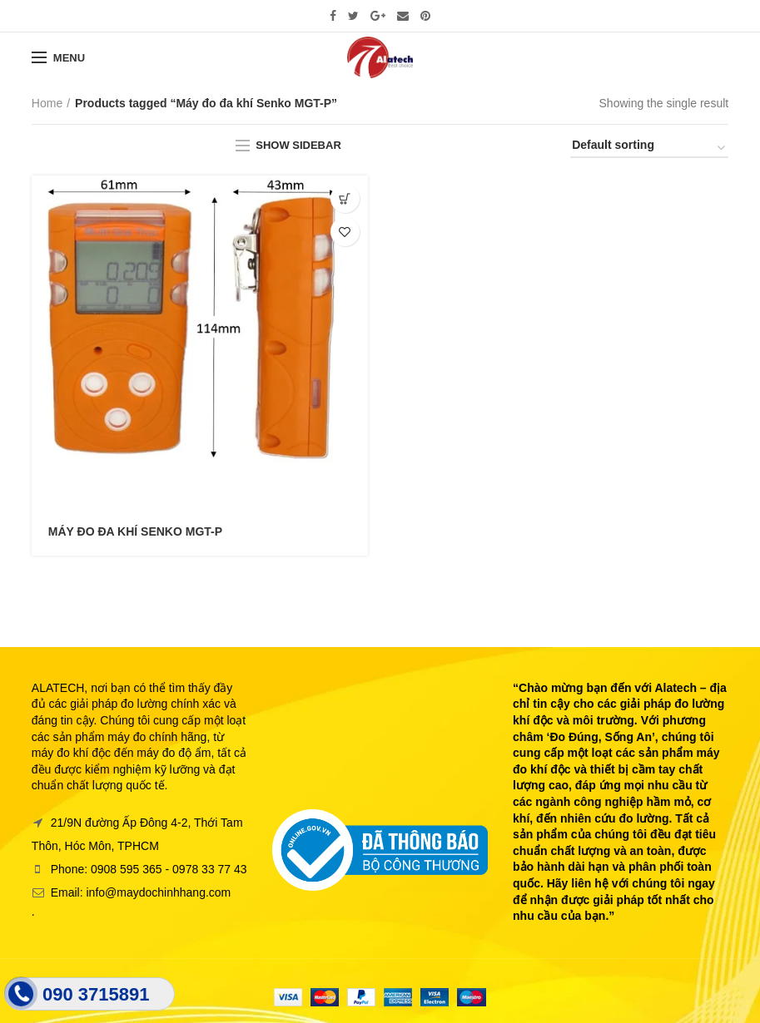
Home (47, 103)
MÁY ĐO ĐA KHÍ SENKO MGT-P (135, 531)
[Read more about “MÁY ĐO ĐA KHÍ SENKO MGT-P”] (345, 198)
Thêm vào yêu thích (345, 231)
